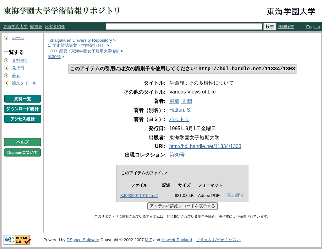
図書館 (36, 26)
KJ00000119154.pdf (139, 196)
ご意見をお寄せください (218, 240)
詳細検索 (286, 26)
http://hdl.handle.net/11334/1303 (205, 147)
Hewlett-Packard (176, 240)
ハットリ (179, 120)
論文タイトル (24, 83)
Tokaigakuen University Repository (80, 40)
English (313, 26)
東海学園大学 (15, 26)
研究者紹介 (55, 26)
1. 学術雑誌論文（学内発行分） (77, 45)
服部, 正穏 (180, 101)
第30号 (54, 56)
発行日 (18, 68)
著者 (16, 75)
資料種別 (20, 60)
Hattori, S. (180, 110)
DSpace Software (83, 240)
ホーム (18, 37)
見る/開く (235, 195)
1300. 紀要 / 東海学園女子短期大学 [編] (83, 51)
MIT (148, 240)
